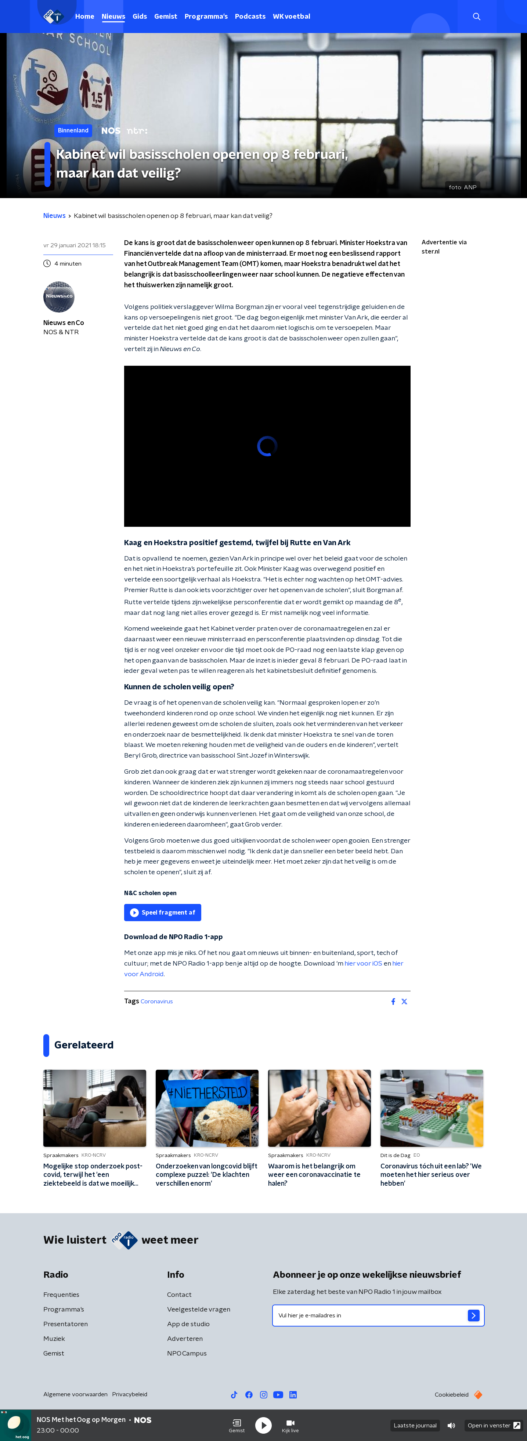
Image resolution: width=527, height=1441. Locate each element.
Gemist (165, 17)
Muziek (54, 1339)
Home (84, 17)
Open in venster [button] (494, 1425)
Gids (140, 17)
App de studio (188, 1324)
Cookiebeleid (452, 1395)
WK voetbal (291, 17)
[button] (237, 1425)
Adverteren (185, 1339)
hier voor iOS (363, 963)
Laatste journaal (415, 1426)
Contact (179, 1295)
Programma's (206, 17)
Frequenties (61, 1295)
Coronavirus (157, 1001)
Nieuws (113, 17)
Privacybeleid (129, 1394)
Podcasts (250, 17)
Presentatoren (65, 1324)
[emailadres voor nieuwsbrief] (378, 1315)
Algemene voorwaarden (75, 1394)
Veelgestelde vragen (198, 1309)
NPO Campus (187, 1353)
